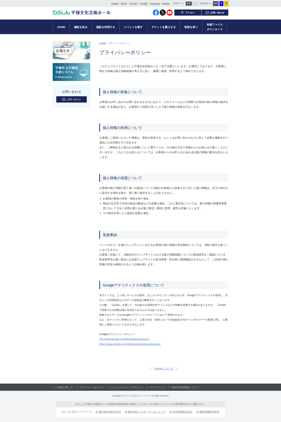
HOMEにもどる (163, 368)
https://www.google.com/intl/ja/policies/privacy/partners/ (130, 344)
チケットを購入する (163, 27)
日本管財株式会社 (182, 411)
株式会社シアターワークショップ (147, 411)
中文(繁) (143, 3)
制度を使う (191, 27)
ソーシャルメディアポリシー (127, 387)
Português (154, 3)
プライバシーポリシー (91, 387)
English (114, 3)
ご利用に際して (64, 387)
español (165, 3)
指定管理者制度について (185, 387)
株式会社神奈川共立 (110, 411)
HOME (61, 27)
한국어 (123, 3)
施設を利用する (105, 27)
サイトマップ (157, 387)
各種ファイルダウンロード (215, 27)
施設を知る (80, 27)
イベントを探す (133, 27)
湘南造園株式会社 (209, 411)
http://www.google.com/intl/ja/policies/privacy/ (124, 339)
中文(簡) (133, 3)
